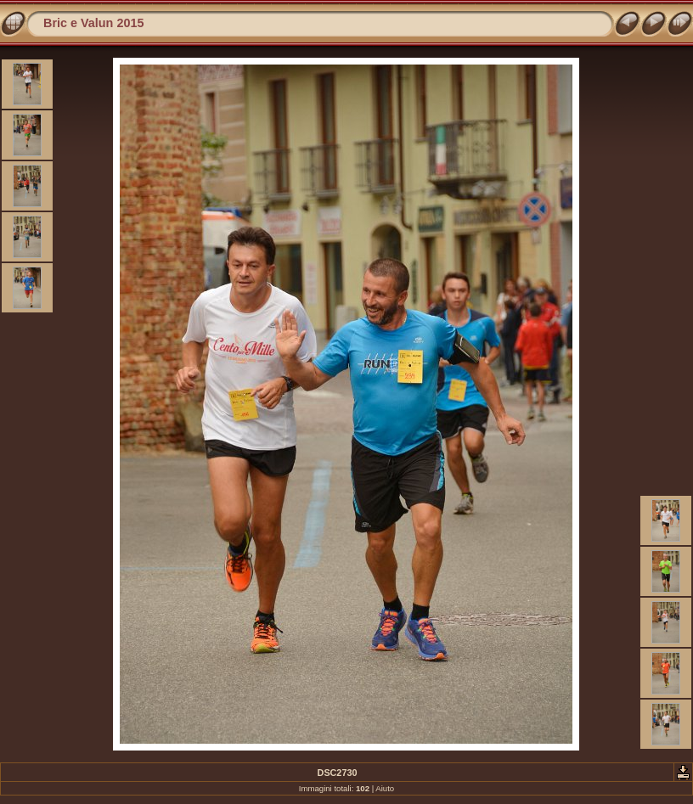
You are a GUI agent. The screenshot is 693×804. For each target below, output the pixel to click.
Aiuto (384, 788)
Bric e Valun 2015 (93, 23)
